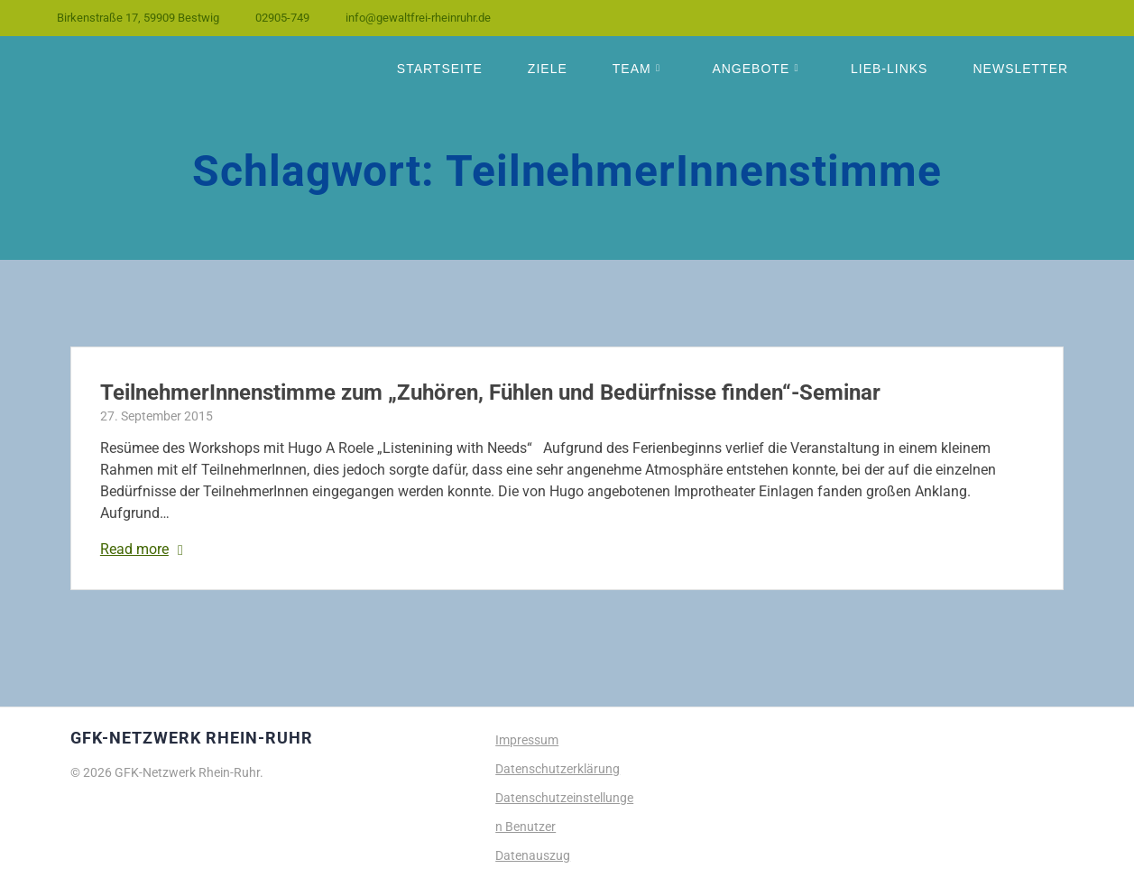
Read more (134, 549)
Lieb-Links (889, 68)
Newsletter (1020, 68)
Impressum (526, 740)
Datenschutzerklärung (557, 769)
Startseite (440, 68)
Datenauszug (532, 855)
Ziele (547, 68)
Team (632, 68)
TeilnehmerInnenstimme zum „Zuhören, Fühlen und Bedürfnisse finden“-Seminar (490, 392)
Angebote (750, 68)
